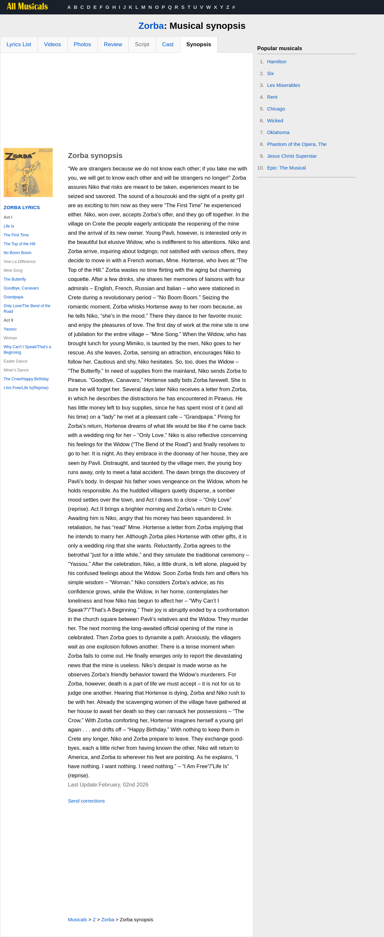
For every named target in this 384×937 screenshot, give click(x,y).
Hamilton (277, 61)
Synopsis (198, 44)
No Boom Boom (18, 252)
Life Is (9, 226)
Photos (82, 44)
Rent (272, 97)
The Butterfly (15, 279)
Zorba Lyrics (22, 207)
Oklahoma (278, 132)
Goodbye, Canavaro (21, 288)
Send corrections (86, 801)
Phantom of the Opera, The (297, 144)
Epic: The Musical (286, 167)
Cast (168, 44)
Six (270, 73)
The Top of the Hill (19, 244)
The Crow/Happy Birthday (26, 379)
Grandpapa (13, 297)
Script (142, 44)
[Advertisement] (127, 102)
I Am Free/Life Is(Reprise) (26, 388)
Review (113, 44)
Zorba (151, 26)
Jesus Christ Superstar (292, 156)
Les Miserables (283, 85)
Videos (52, 44)
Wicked (275, 120)
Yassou (10, 329)
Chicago (276, 108)
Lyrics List (19, 44)
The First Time (16, 235)
